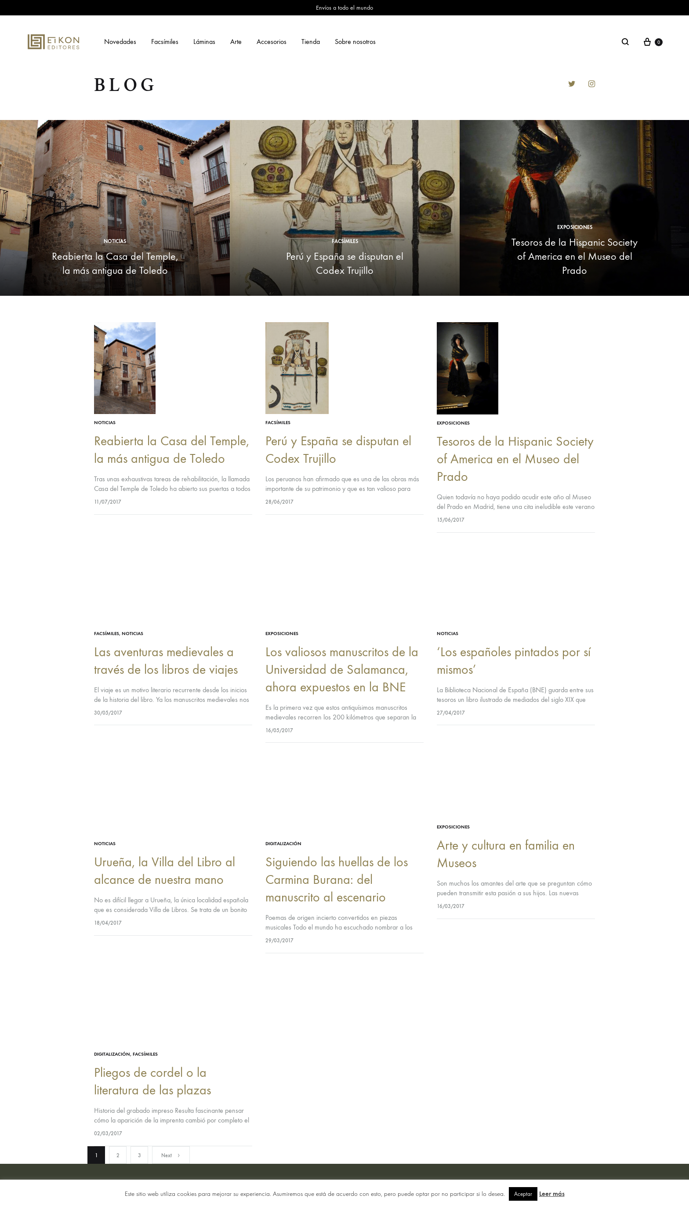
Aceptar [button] (523, 1194)
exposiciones (574, 227)
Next (171, 1155)
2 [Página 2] (118, 1155)
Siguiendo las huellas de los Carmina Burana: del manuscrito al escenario (336, 879)
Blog (126, 85)
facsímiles (345, 241)
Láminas (204, 41)
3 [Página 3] (139, 1155)
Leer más (552, 1194)
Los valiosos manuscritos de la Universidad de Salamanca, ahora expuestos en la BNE (341, 669)
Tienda (310, 41)
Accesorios (271, 41)
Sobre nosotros (355, 41)
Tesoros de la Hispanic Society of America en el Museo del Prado (574, 256)
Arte (236, 41)
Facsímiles (164, 41)
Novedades (120, 41)
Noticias (115, 241)
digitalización (283, 843)
